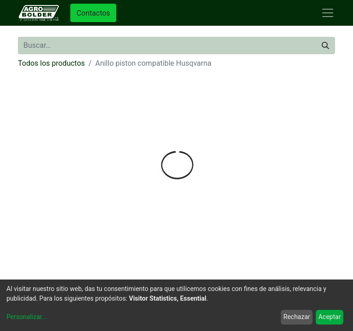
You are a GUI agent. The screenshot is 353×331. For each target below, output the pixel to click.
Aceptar (330, 316)
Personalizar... (26, 316)
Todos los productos (51, 63)
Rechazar (297, 316)
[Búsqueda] (325, 45)
